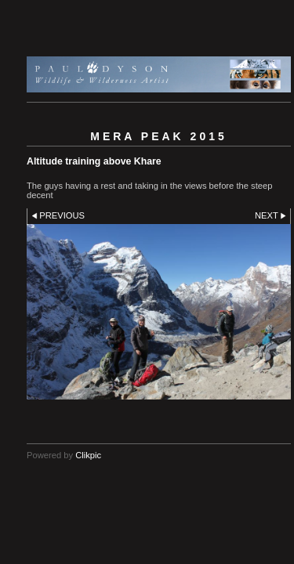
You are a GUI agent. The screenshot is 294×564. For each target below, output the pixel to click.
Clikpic (88, 455)
